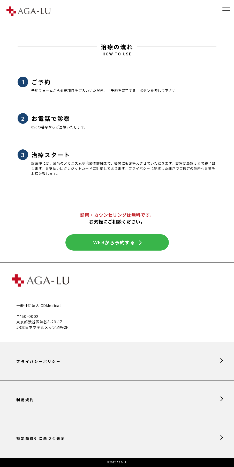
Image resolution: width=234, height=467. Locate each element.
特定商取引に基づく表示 (40, 438)
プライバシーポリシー (38, 361)
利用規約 (25, 399)
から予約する (114, 242)
